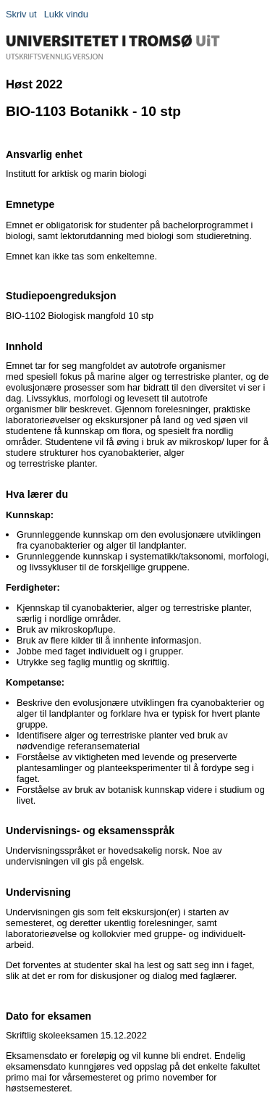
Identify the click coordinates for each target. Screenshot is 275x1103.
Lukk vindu (66, 14)
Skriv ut (21, 14)
